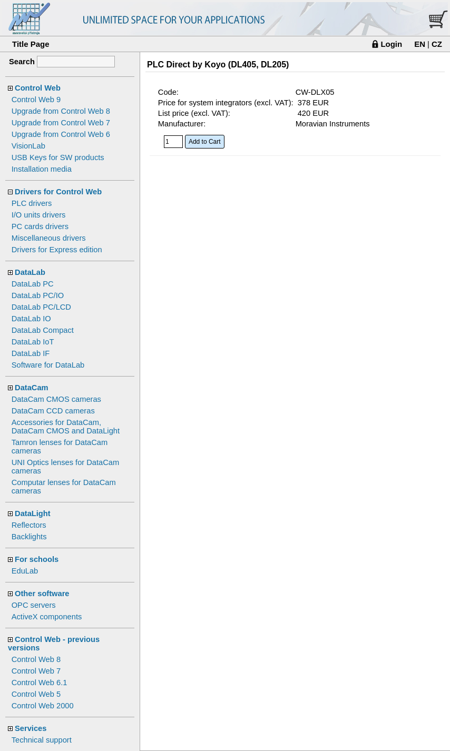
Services (30, 728)
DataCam (31, 387)
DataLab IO (31, 318)
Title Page (31, 43)
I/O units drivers (39, 215)
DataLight (33, 513)
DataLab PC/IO (38, 295)
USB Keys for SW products (58, 157)
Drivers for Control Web (58, 191)
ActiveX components (47, 616)
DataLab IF (31, 353)
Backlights (29, 536)
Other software (42, 593)
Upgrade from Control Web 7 (61, 122)
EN (419, 43)
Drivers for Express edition (57, 249)
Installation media (42, 169)
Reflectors (29, 525)
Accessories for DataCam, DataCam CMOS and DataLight (66, 426)
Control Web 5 (36, 694)
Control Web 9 (36, 99)
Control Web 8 (36, 659)
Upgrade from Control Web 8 (61, 111)
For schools (36, 559)
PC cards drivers (40, 226)
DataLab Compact (43, 330)
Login (391, 43)
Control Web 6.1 (39, 682)
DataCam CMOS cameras (56, 399)
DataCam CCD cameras (53, 411)
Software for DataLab (48, 365)
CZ (437, 43)
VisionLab (28, 146)
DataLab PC (33, 284)
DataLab (30, 272)
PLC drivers (32, 203)
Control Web (38, 88)
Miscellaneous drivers (49, 238)
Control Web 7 (36, 671)
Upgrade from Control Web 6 (61, 134)
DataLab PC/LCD (41, 307)
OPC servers (34, 605)
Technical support (42, 740)
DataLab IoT (33, 342)
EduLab (25, 571)
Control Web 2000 (43, 705)
